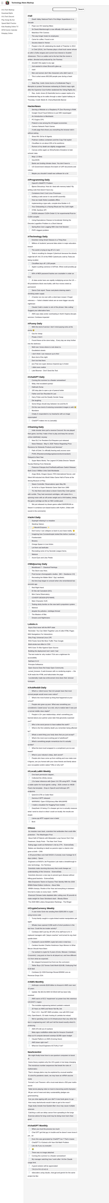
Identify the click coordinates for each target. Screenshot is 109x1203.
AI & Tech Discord (7, 16)
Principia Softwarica (35, 664)
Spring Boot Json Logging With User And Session (50, 227)
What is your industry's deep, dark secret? (47, 755)
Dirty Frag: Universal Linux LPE (40, 638)
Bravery (35, 541)
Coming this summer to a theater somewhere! (49, 380)
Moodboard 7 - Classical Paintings (44, 567)
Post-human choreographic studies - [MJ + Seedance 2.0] (53, 574)
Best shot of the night (40, 357)
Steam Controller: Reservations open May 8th (49, 484)
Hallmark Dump (37, 387)
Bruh (33, 822)
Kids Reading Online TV (9, 26)
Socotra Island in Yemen (41, 43)
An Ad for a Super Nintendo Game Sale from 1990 (50, 487)
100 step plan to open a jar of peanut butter (48, 390)
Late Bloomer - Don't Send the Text (45, 371)
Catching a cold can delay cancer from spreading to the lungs (51, 1113)
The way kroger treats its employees (45, 36)
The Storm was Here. (40, 571)
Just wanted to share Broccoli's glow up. (47, 66)
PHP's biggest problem (40, 230)
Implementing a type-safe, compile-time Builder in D (51, 203)
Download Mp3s (7, 13)
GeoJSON (35, 160)
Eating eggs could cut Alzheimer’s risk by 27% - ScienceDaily (51, 845)
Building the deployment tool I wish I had (43, 651)
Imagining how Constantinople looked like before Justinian (53, 534)
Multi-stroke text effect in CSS (39, 644)
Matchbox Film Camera (40, 33)
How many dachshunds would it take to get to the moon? (49, 1102)
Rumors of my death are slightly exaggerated (48, 147)
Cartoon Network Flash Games (43, 126)
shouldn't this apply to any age (43, 63)
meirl (33, 70)
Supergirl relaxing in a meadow (43, 521)
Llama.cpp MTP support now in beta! (45, 818)
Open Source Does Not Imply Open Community (46, 668)
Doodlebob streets (38, 350)
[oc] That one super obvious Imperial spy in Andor (50, 364)
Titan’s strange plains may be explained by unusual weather (50, 1072)
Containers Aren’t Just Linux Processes (46, 193)
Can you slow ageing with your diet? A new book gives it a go (51, 1099)
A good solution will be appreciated (45, 1166)
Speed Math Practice (8, 23)
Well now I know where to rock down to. (46, 347)
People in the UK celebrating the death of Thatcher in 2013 (53, 46)
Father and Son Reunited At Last (44, 394)
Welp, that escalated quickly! (42, 384)
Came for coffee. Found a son (43, 39)
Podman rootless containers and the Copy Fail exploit (52, 140)
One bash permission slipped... (43, 775)
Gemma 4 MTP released (41, 798)
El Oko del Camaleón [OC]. (42, 591)
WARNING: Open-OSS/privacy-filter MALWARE (49, 801)
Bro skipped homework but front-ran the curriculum (51, 962)
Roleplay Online (7, 33)
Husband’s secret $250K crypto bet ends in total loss (51, 942)
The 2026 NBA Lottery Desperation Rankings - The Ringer (49, 902)
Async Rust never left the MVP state (41, 627)
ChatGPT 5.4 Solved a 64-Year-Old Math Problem (50, 1142)
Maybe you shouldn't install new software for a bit (50, 173)
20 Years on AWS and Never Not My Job (47, 1009)
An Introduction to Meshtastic (42, 116)
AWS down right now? (40, 1042)
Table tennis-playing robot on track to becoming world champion (52, 1089)
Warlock (35, 554)
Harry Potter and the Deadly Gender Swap (47, 397)
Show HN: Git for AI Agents (42, 136)
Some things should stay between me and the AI (50, 404)
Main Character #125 (39, 601)
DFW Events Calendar (9, 30)
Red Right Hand (38, 587)
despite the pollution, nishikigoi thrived (46, 611)
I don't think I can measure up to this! (45, 354)
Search (81, 9)
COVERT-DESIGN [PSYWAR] (43, 598)
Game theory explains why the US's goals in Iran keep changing (52, 1062)
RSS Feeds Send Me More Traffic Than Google (45, 641)
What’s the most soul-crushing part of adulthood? (50, 738)
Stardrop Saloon (38, 524)
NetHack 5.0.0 (33, 661)
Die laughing (36, 400)
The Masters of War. (39, 614)
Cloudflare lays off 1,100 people (43, 263)
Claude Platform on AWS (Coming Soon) (47, 1039)
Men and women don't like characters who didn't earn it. (52, 73)
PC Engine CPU (38, 120)
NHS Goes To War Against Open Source (43, 648)
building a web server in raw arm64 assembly (48, 197)
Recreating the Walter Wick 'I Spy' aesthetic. (48, 577)
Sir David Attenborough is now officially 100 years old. (52, 29)
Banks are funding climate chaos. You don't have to (51, 163)
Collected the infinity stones (42, 778)
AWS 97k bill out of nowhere (42, 1029)
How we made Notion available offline (46, 200)
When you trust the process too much (46, 1129)
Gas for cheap (37, 334)
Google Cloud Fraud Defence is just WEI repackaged (51, 113)
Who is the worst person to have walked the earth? (51, 725)
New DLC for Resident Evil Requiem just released (50, 440)
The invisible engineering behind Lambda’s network (51, 1005)
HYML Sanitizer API (39, 210)
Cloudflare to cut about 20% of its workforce (48, 143)
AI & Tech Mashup (7, 10)
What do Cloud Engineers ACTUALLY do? (47, 1046)
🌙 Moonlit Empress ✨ (40, 527)
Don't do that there (39, 360)
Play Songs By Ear (8, 20)
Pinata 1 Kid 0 (37, 337)
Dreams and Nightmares (41, 618)
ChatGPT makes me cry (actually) (44, 421)
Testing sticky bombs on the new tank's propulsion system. (53, 604)
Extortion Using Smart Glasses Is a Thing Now (49, 240)
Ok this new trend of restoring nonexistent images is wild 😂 (54, 407)
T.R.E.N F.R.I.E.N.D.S (40, 1169)
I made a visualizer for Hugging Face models (48, 805)
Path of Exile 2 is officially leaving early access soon (51, 450)
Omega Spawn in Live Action (42, 544)
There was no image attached (43, 1152)
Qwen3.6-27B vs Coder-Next (42, 795)
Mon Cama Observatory (41, 594)
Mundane (35, 411)
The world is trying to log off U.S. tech (46, 250)
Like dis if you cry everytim (41, 1146)
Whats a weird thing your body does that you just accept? (53, 735)
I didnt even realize (39, 367)
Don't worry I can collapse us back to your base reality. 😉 (53, 531)
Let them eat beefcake (40, 548)
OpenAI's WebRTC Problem (42, 183)
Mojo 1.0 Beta (37, 157)
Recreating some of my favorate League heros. (49, 551)
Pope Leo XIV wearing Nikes (42, 26)
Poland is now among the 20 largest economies (49, 123)
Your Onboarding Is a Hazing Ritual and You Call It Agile (52, 207)
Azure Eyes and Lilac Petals (42, 558)
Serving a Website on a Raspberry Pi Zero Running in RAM (54, 110)
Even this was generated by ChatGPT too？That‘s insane (53, 1139)
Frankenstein (36, 537)
